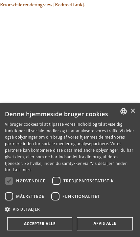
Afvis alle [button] (104, 223)
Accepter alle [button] (40, 223)
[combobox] (123, 111)
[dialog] (70, 170)
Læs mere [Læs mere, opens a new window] (22, 169)
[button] (70, 209)
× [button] (132, 111)
